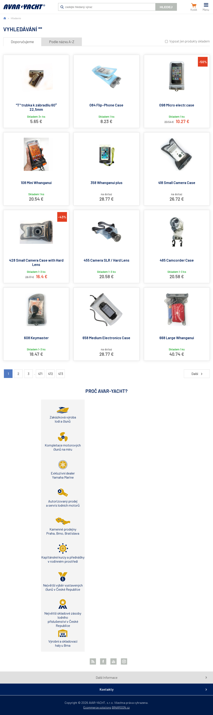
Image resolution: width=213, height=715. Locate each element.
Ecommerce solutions (97, 707)
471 (40, 374)
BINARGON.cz (121, 707)
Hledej (166, 7)
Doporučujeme (22, 41)
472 (50, 374)
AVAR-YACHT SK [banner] (24, 9)
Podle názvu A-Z (61, 41)
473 (60, 374)
